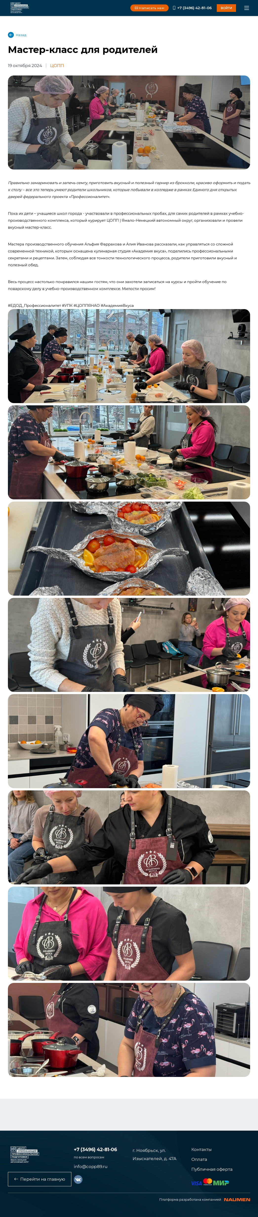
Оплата (199, 1159)
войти (226, 8)
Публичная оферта (212, 1169)
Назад (17, 35)
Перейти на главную (39, 1179)
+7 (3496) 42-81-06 (192, 7)
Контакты (201, 1149)
